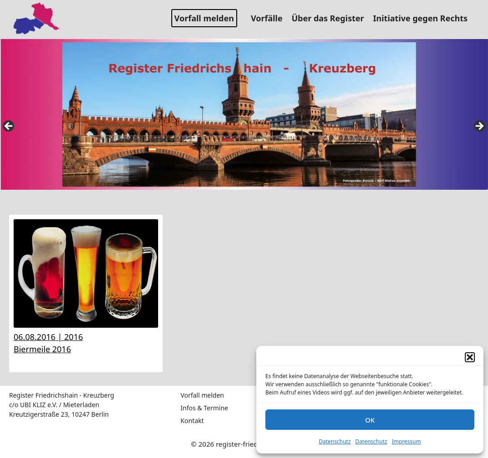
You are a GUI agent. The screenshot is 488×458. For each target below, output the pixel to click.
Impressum (406, 441)
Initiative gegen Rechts (423, 18)
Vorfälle (270, 18)
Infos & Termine (204, 408)
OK (369, 419)
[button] (469, 357)
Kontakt (192, 420)
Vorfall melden (204, 18)
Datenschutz (335, 441)
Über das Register (331, 18)
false (9, 126)
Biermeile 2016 (42, 349)
